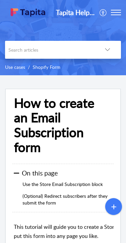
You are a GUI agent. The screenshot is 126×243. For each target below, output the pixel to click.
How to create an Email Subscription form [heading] (54, 125)
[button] (103, 12)
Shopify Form (46, 67)
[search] (49, 50)
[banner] (63, 37)
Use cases (15, 67)
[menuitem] (103, 12)
